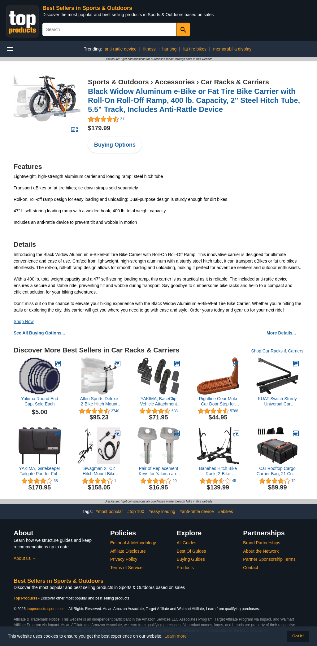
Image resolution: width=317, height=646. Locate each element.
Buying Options (115, 145)
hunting (169, 48)
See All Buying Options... (39, 332)
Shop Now (24, 321)
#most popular (109, 511)
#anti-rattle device (197, 511)
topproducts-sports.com (46, 609)
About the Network (261, 551)
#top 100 (135, 511)
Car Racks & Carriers (235, 82)
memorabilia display (232, 48)
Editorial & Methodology (133, 542)
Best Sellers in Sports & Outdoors (87, 8)
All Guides (187, 542)
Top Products (26, 598)
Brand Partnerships (261, 542)
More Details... (281, 332)
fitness (149, 48)
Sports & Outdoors (118, 82)
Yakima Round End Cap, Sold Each (39, 401)
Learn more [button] (176, 636)
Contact (250, 567)
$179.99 (99, 128)
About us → (25, 558)
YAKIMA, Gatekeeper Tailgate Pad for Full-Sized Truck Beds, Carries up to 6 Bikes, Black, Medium (39, 471)
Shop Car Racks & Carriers (277, 350)
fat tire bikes (194, 48)
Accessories (175, 82)
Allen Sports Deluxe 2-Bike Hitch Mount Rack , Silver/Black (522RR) (99, 401)
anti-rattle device (121, 48)
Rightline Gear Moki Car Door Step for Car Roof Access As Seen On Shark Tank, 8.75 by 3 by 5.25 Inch (218, 401)
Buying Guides (191, 559)
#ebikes (225, 511)
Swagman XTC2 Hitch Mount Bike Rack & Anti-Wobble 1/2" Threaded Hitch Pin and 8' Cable (99, 471)
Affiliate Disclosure (128, 551)
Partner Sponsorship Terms (269, 559)
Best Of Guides (191, 551)
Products (185, 567)
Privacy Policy (123, 559)
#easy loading (162, 511)
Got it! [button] (298, 636)
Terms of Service (126, 567)
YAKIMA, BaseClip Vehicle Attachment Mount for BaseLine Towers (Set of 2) (158, 401)
